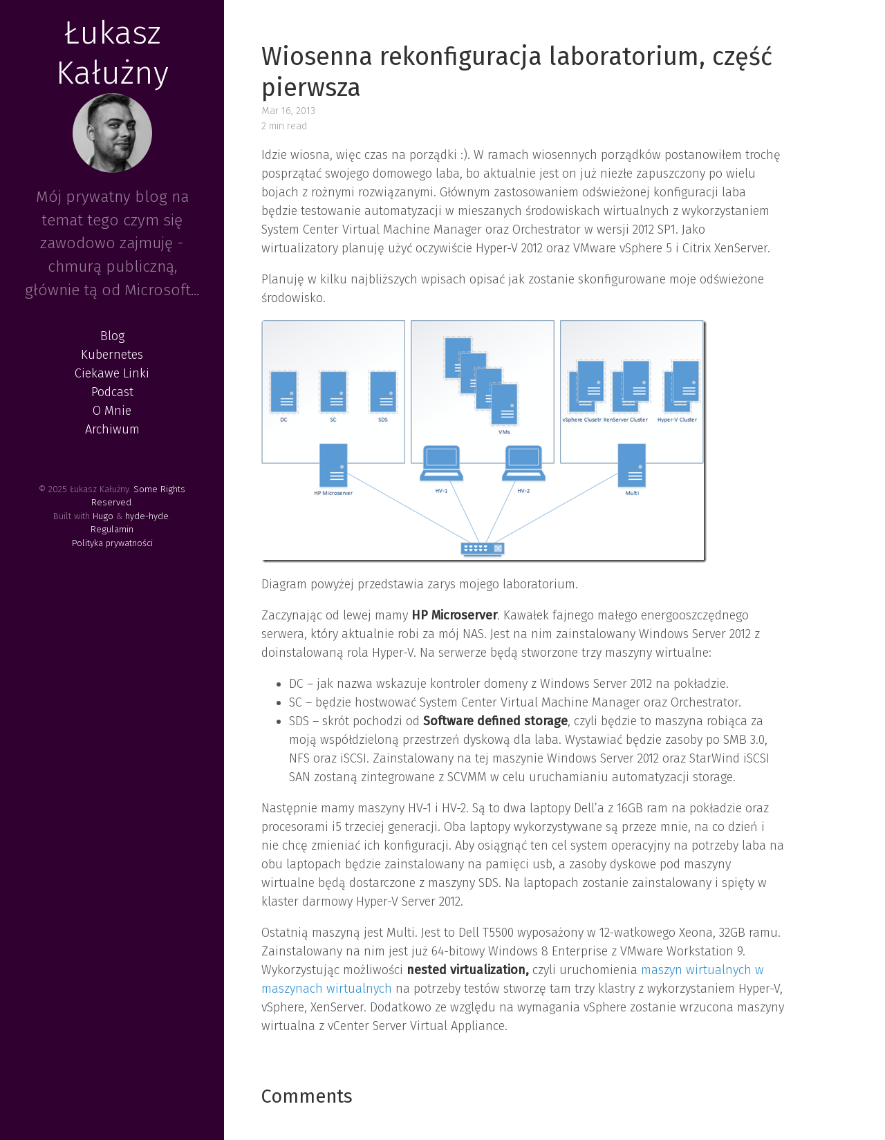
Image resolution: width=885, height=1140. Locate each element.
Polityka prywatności (112, 543)
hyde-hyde (147, 516)
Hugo (103, 516)
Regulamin (112, 529)
